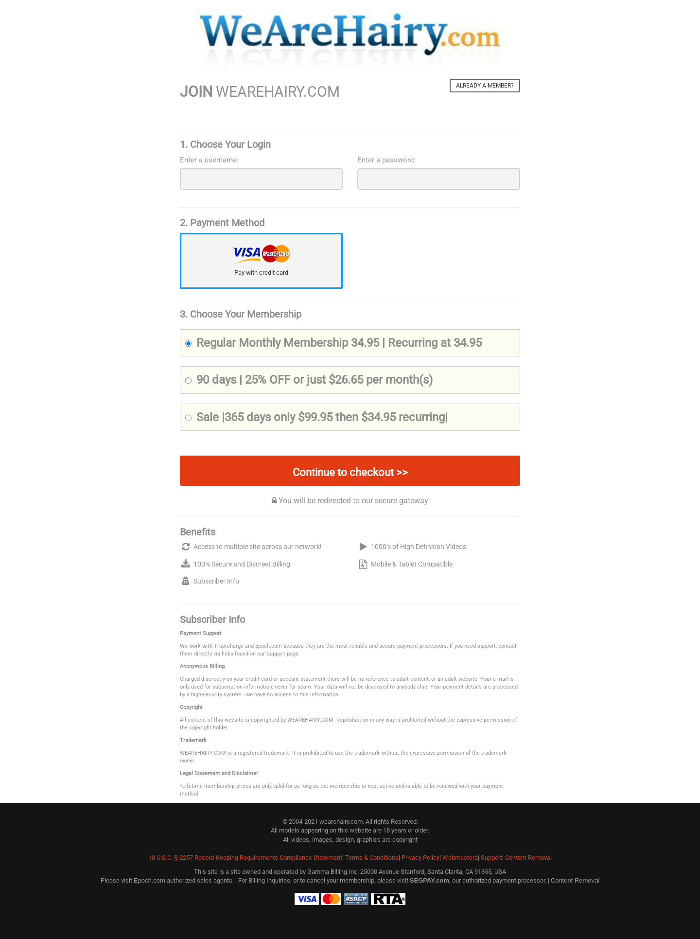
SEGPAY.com (429, 880)
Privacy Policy (420, 857)
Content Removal (528, 857)
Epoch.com (149, 880)
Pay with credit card (261, 272)
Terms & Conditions (372, 857)
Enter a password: (386, 160)
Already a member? (485, 85)
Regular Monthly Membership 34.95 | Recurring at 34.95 (333, 343)
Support (491, 857)
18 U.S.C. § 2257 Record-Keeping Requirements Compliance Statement (245, 857)
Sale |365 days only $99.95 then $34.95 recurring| (316, 417)
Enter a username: (209, 160)
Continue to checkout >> (350, 472)
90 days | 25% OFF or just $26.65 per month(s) (309, 380)
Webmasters (460, 857)
